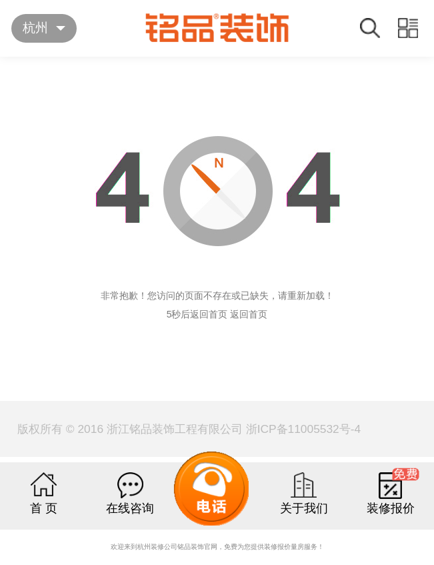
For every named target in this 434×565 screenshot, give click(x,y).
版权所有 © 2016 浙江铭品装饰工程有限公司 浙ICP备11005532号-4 (189, 429)
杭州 (35, 28)
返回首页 (248, 314)
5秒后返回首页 (197, 314)
